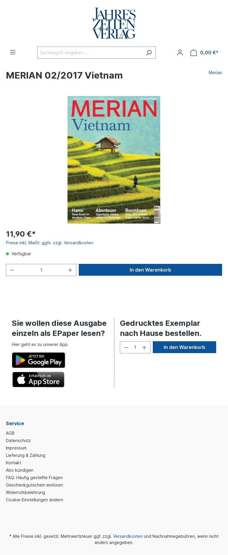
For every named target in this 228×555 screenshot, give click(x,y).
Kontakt (13, 462)
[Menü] (13, 52)
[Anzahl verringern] (12, 270)
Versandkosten (128, 536)
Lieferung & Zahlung (25, 455)
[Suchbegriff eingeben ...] (89, 53)
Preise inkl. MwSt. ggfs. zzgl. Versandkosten (49, 242)
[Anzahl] (41, 270)
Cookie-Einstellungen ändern (34, 499)
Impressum (16, 447)
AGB (10, 433)
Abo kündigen (19, 470)
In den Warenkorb (150, 270)
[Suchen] (149, 53)
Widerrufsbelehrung (25, 492)
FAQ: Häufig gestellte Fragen (34, 477)
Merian (215, 72)
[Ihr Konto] (180, 52)
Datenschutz (18, 440)
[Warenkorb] (204, 52)
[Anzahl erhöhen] (70, 270)
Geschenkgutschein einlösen (34, 484)
